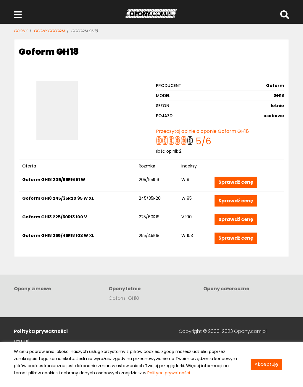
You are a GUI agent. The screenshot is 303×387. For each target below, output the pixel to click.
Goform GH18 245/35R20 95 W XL (58, 198)
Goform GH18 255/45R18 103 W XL (58, 235)
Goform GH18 (124, 298)
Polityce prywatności (168, 373)
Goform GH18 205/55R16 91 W (53, 180)
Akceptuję (266, 364)
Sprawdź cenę (235, 182)
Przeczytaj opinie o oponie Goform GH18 (202, 131)
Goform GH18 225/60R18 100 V (54, 217)
